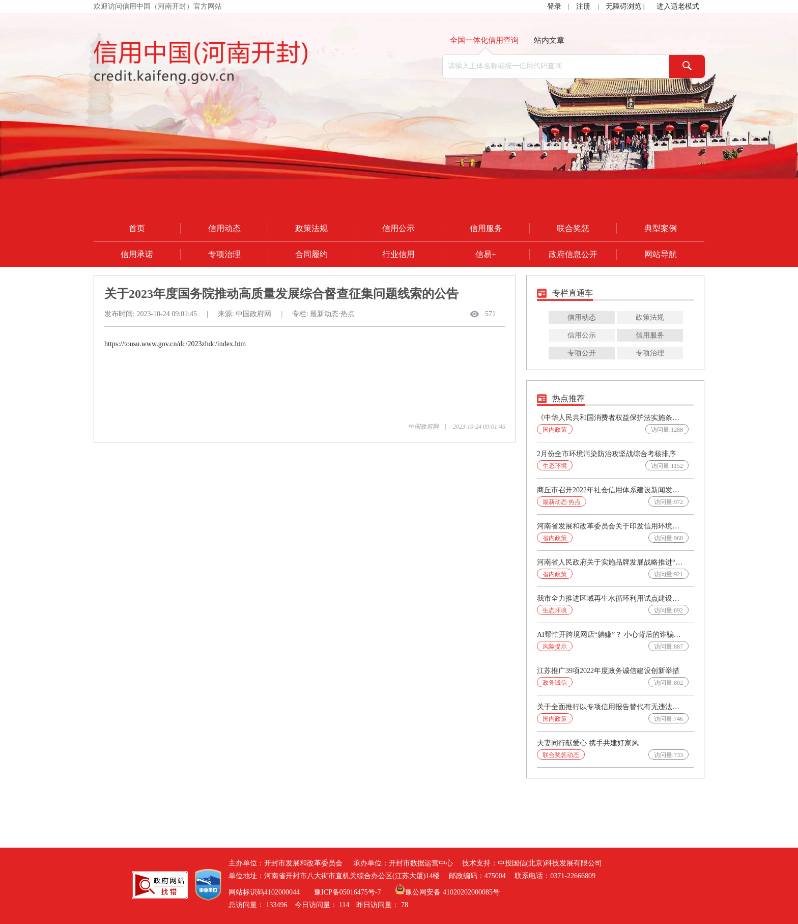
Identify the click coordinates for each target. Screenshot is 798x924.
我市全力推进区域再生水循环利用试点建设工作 (611, 598)
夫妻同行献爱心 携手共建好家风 (588, 743)
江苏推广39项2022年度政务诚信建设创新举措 (608, 671)
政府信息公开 (573, 254)
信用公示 (398, 228)
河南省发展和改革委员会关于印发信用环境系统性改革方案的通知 (611, 526)
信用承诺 (137, 254)
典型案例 (660, 228)
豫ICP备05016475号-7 (347, 892)
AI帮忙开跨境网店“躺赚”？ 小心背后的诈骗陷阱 (611, 634)
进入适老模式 (678, 6)
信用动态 (224, 228)
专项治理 (224, 254)
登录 (554, 6)
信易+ (485, 254)
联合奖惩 (573, 228)
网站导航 (660, 254)
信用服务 (486, 228)
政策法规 (311, 228)
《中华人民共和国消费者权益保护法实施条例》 (611, 418)
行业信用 (398, 254)
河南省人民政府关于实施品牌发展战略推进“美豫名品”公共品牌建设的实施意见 (611, 562)
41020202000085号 (471, 892)
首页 (137, 228)
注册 (583, 6)
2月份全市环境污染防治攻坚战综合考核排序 (606, 454)
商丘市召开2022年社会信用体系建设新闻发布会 (611, 490)
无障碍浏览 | (626, 6)
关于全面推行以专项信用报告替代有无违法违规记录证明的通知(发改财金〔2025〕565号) (611, 707)
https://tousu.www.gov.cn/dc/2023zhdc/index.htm (175, 344)
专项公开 (581, 353)
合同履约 (311, 254)
